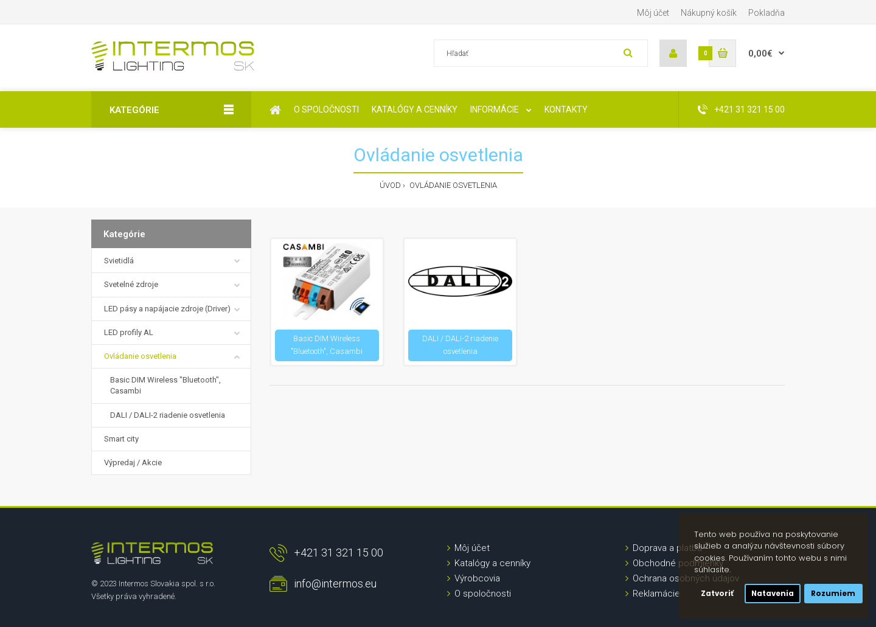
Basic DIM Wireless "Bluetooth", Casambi (165, 385)
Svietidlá (119, 260)
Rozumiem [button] (833, 593)
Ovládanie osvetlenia (452, 185)
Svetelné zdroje (131, 284)
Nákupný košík (709, 13)
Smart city (121, 438)
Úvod (390, 185)
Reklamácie (656, 593)
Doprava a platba (667, 547)
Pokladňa (766, 13)
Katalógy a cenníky (492, 563)
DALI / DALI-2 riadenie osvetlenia (167, 415)
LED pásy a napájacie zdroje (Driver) (167, 308)
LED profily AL (128, 332)
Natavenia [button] (772, 593)
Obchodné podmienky (678, 563)
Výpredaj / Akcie (133, 462)
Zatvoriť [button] (717, 593)
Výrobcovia (477, 578)
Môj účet (653, 13)
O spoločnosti (482, 593)
